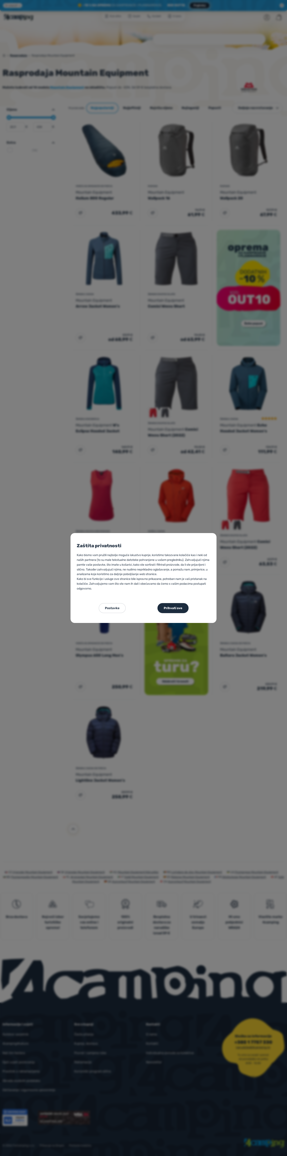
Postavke (112, 608)
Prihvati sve (173, 608)
